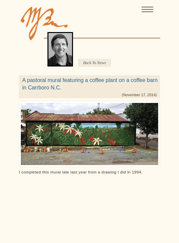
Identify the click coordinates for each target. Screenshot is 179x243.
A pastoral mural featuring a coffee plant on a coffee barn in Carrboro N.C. (89, 83)
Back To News (94, 62)
